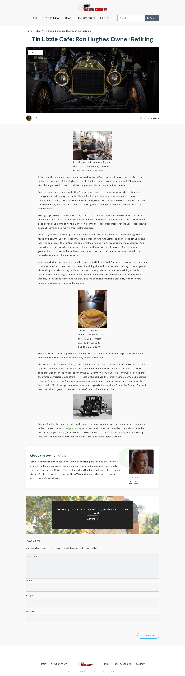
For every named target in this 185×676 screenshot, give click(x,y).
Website (30, 611)
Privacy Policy (110, 672)
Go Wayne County (71, 428)
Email (29, 596)
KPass (62, 455)
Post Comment (148, 635)
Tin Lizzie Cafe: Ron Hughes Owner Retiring (92, 39)
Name (30, 580)
